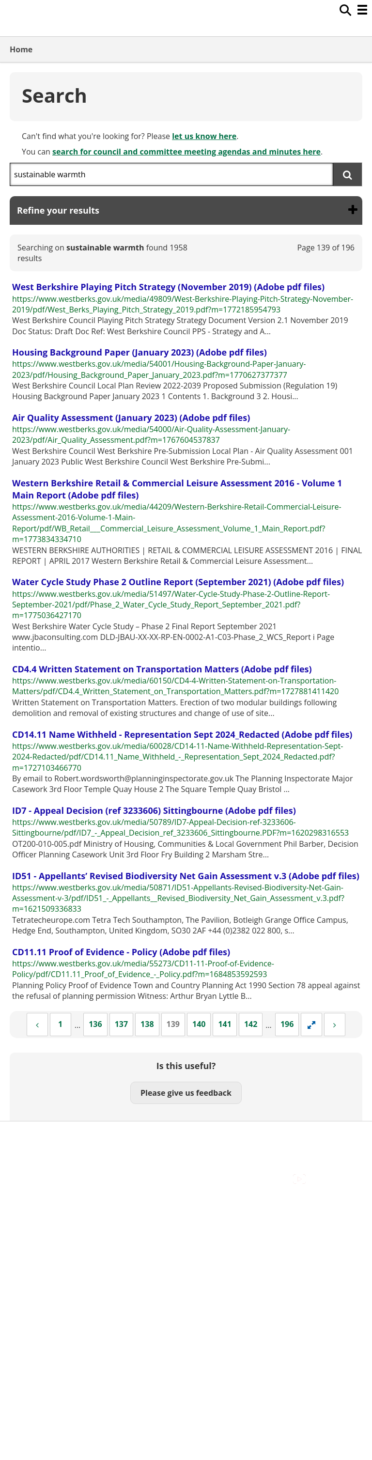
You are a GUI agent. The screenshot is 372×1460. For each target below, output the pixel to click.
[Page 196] (287, 1024)
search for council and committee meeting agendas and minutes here (186, 151)
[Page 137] (121, 1024)
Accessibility (31, 1136)
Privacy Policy (34, 1180)
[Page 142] (251, 1024)
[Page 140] (199, 1024)
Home (21, 49)
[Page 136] (95, 1024)
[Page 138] (147, 1024)
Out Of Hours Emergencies (58, 1169)
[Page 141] (224, 1024)
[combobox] (171, 174)
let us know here (204, 136)
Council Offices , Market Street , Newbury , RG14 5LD (104, 1190)
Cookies (24, 1158)
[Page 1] (60, 1024)
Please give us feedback (186, 1092)
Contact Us (29, 1147)
